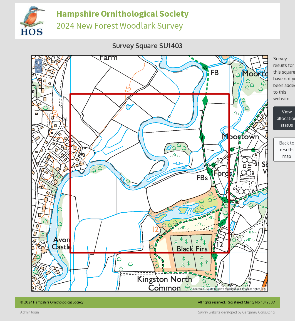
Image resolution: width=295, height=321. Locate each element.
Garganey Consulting (258, 312)
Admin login (29, 312)
